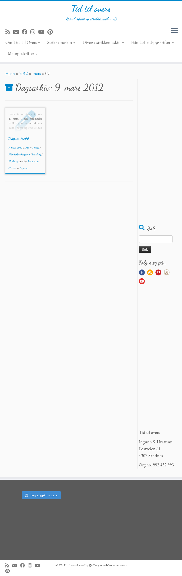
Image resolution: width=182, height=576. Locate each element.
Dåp (27, 149)
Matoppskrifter (22, 55)
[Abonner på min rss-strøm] (9, 33)
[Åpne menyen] (174, 32)
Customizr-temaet (116, 565)
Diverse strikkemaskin (103, 43)
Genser (35, 149)
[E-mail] (17, 33)
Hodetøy (13, 163)
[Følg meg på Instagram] (34, 33)
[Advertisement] (158, 152)
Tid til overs (91, 9)
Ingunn (23, 170)
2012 (23, 75)
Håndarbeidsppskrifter (152, 43)
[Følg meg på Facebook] (26, 33)
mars (36, 75)
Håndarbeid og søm (19, 156)
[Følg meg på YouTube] (42, 33)
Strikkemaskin (61, 43)
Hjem (10, 75)
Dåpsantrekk (18, 139)
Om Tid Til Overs (22, 43)
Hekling (36, 156)
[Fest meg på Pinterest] (51, 33)
